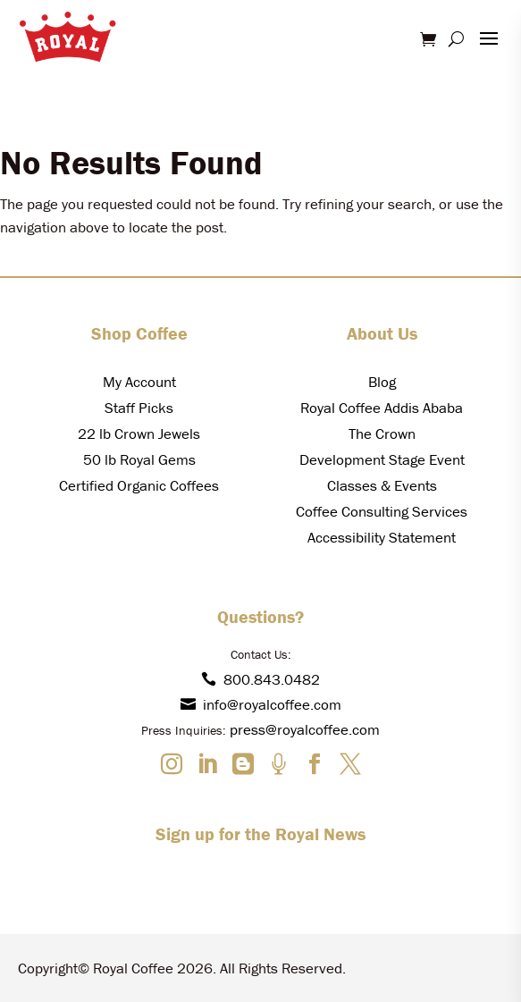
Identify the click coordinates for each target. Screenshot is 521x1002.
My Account (139, 382)
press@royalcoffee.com (305, 729)
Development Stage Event (382, 459)
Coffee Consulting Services (381, 511)
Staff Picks (139, 407)
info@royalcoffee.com (261, 704)
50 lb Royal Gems (139, 459)
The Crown (382, 433)
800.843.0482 (260, 679)
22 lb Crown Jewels (139, 433)
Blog (382, 382)
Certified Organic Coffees (139, 485)
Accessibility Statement (381, 537)
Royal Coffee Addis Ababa (381, 407)
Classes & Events (382, 485)
